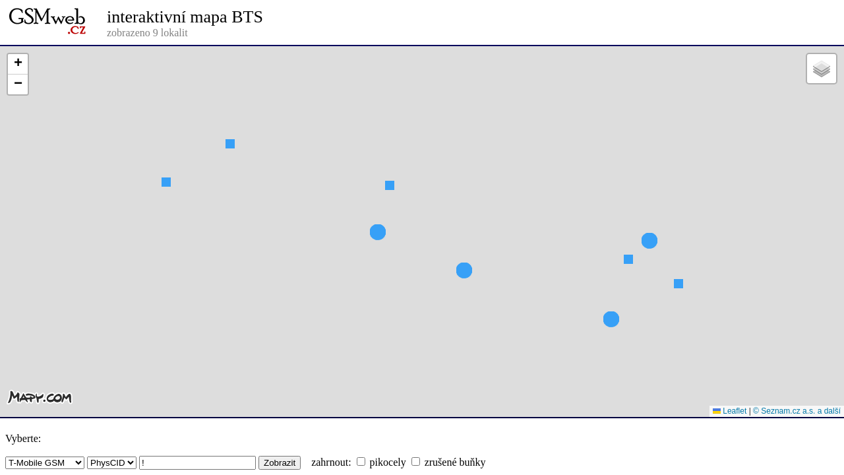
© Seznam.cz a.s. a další (797, 411)
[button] (230, 167)
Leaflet (729, 411)
